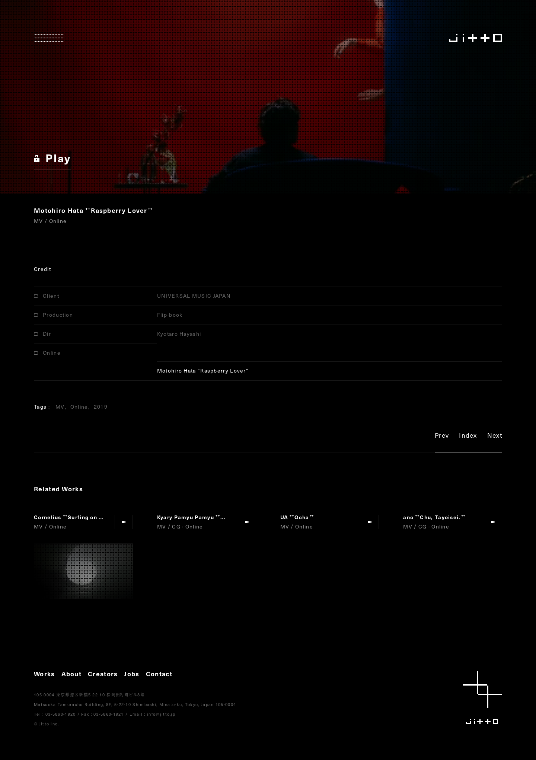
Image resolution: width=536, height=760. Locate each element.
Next (494, 436)
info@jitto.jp (161, 714)
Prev (442, 436)
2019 (101, 407)
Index (468, 436)
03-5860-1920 (60, 714)
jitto (482, 697)
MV (60, 407)
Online (79, 407)
